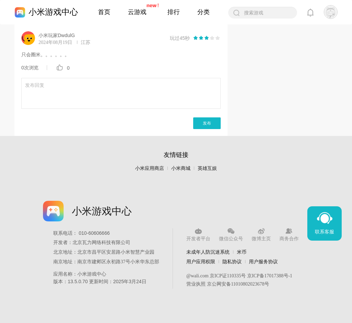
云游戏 (137, 12)
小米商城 (180, 168)
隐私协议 (232, 261)
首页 (104, 12)
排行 (173, 12)
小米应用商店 (149, 168)
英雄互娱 (207, 168)
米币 (241, 252)
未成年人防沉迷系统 (208, 252)
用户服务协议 (263, 261)
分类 (203, 12)
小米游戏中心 (53, 11)
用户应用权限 (200, 261)
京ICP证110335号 (228, 275)
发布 (207, 123)
